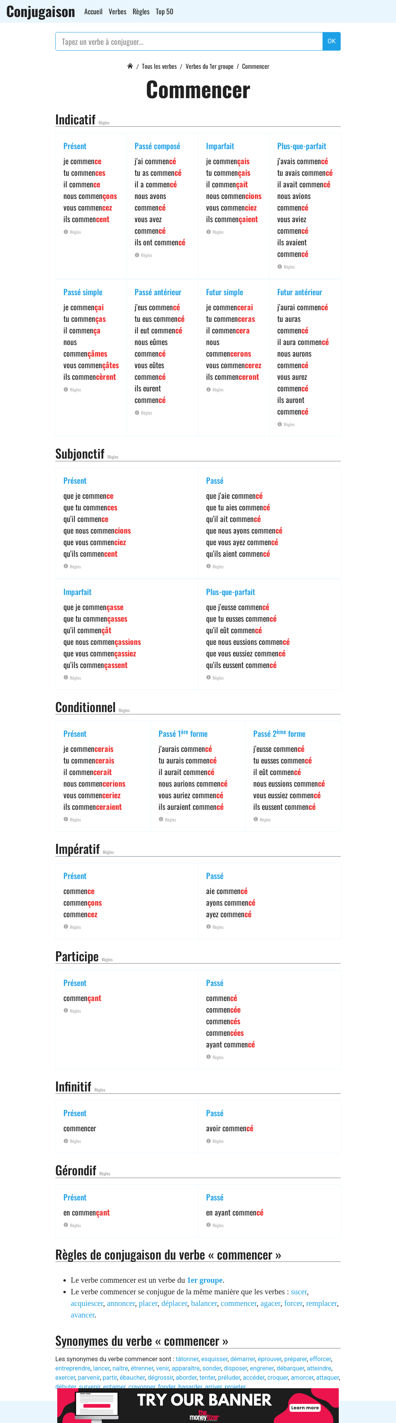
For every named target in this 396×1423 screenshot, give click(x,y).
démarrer (242, 1359)
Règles (141, 11)
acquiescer (87, 1303)
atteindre (319, 1368)
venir (162, 1368)
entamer (114, 1387)
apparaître (186, 1368)
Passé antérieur (158, 292)
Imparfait (220, 145)
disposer (235, 1368)
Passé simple (82, 292)
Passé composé (157, 145)
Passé (215, 480)
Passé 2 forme (279, 733)
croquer (277, 1377)
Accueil (93, 11)
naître (120, 1368)
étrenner (142, 1368)
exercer (65, 1377)
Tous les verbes (159, 66)
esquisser (214, 1359)
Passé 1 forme (183, 733)
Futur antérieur (299, 292)
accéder (254, 1377)
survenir (90, 1387)
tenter (207, 1377)
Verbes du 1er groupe (210, 66)
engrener (262, 1368)
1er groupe (204, 1280)
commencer (238, 1303)
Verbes (117, 11)
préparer (295, 1359)
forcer (293, 1303)
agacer (270, 1303)
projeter (235, 1387)
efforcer (320, 1359)
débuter (65, 1387)
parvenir (89, 1377)
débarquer (290, 1368)
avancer (82, 1315)
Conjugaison (40, 11)
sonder (211, 1368)
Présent (75, 145)
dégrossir (160, 1377)
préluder (229, 1377)
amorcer (302, 1377)
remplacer (321, 1303)
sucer (299, 1291)
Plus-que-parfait (301, 145)
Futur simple (224, 292)
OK (332, 41)
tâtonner (187, 1359)
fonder (167, 1387)
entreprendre (72, 1368)
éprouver (270, 1359)
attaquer (327, 1377)
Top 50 (164, 11)
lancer (101, 1368)
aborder (186, 1377)
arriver (213, 1387)
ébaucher (132, 1377)
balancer (204, 1303)
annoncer (121, 1303)
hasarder (190, 1387)
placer (148, 1303)
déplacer (174, 1303)
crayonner (141, 1387)
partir (109, 1377)
